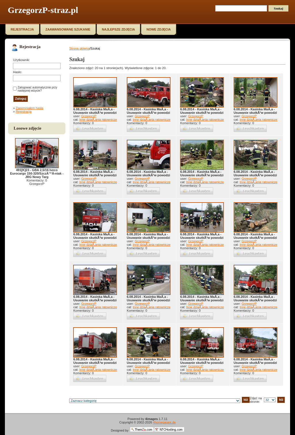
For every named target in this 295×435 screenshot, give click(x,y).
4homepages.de (164, 422)
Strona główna (79, 48)
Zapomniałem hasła (29, 108)
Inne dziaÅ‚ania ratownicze (98, 119)
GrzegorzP (89, 116)
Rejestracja (23, 111)
